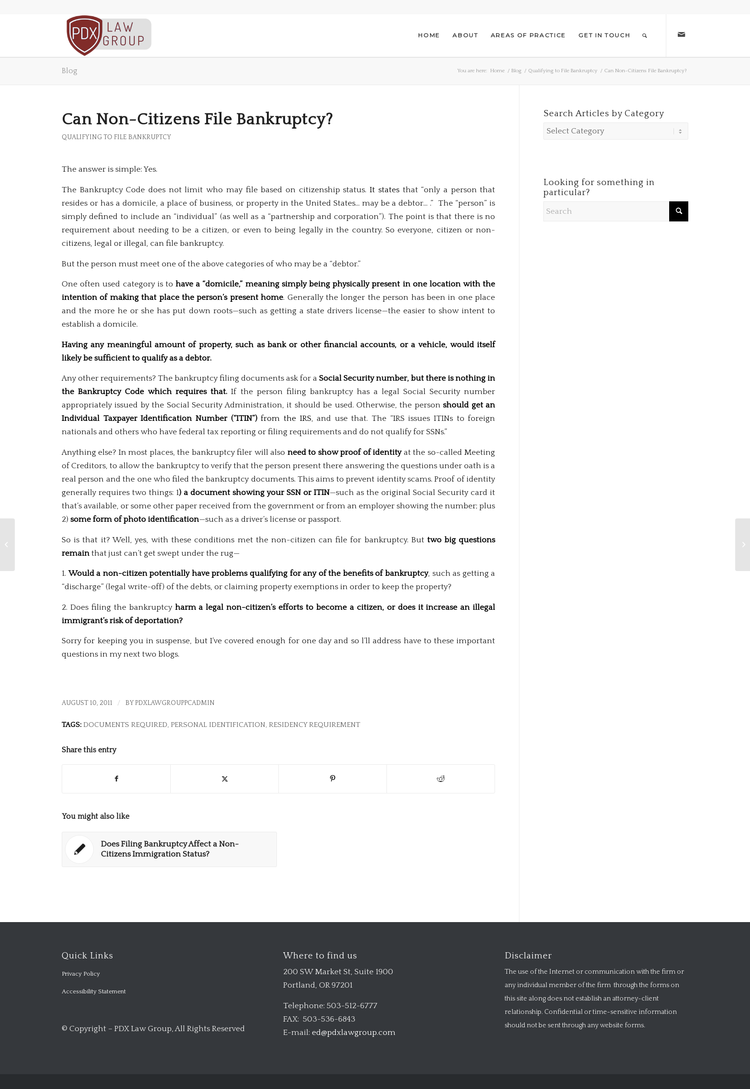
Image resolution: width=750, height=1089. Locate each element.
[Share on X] (224, 779)
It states (384, 190)
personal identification (218, 725)
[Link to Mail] (681, 35)
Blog (69, 70)
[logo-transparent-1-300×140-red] (108, 35)
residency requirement (314, 725)
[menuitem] (429, 35)
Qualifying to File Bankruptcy (116, 137)
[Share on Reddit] (441, 779)
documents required (125, 725)
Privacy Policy (81, 973)
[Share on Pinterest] (332, 779)
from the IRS (286, 418)
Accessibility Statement (94, 991)
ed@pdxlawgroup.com (354, 1032)
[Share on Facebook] (116, 779)
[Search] (645, 35)
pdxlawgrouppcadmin (175, 703)
